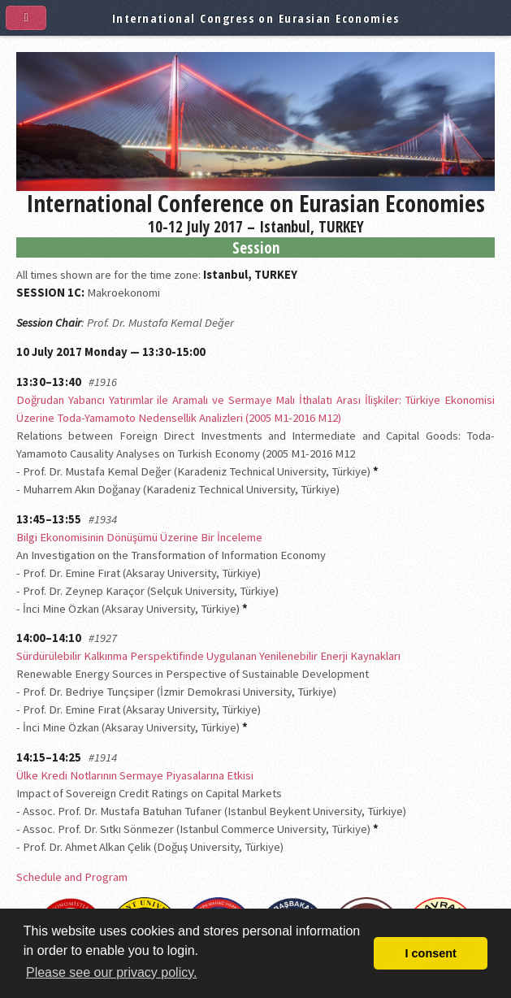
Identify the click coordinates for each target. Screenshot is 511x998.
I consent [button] (431, 953)
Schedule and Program (72, 877)
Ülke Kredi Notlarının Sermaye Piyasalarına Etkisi (134, 775)
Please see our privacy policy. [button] (111, 972)
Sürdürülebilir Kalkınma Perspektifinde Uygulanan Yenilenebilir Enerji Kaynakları (208, 656)
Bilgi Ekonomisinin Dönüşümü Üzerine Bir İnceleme (139, 537)
